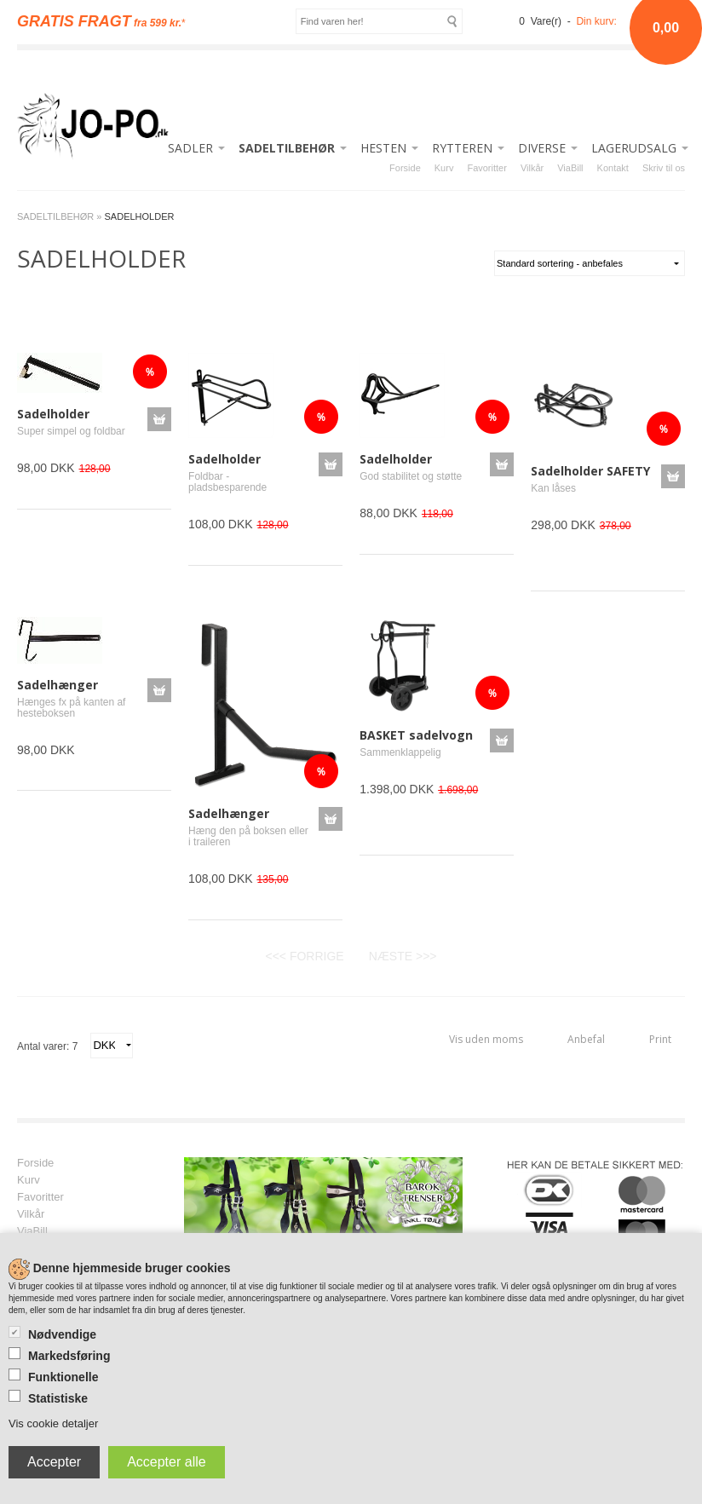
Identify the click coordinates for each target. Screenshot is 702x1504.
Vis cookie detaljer (53, 1423)
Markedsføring (69, 1356)
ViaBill (570, 168)
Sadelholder (53, 414)
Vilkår (532, 168)
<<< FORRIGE (304, 956)
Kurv (444, 168)
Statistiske (58, 1398)
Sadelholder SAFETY (590, 471)
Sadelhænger (57, 685)
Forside (405, 168)
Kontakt (613, 168)
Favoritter (486, 168)
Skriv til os (663, 168)
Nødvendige (62, 1334)
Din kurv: (596, 21)
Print (660, 1039)
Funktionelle (63, 1377)
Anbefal (586, 1039)
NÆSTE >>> (403, 956)
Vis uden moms (486, 1039)
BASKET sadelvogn (416, 735)
